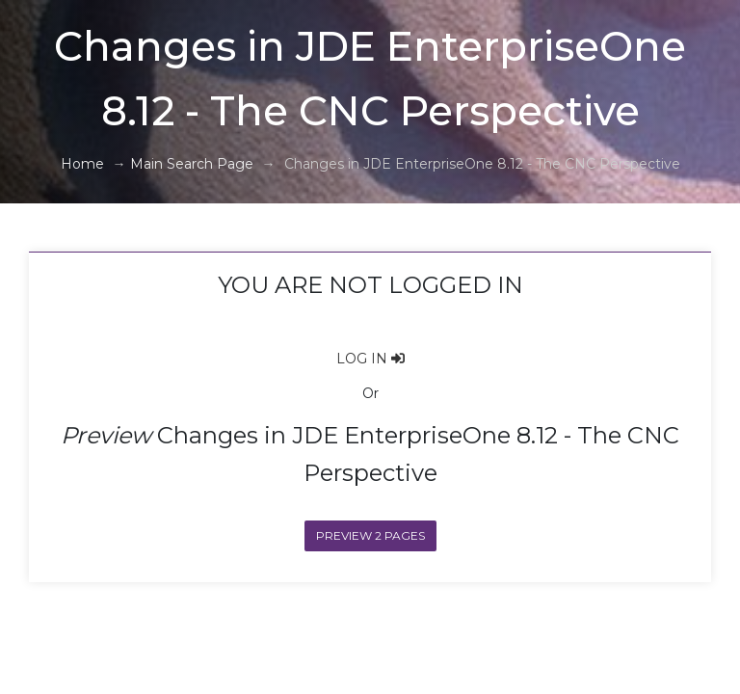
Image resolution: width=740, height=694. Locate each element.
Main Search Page (191, 164)
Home (82, 164)
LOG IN (370, 358)
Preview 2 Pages (370, 535)
